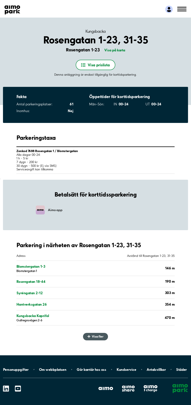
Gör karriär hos (91, 369)
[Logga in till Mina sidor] (169, 9)
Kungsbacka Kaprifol (32, 316)
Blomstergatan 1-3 (30, 266)
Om (52, 369)
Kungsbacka (95, 31)
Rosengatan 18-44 (31, 281)
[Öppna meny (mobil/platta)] (182, 8)
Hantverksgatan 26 (31, 304)
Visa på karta (114, 50)
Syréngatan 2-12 (29, 293)
